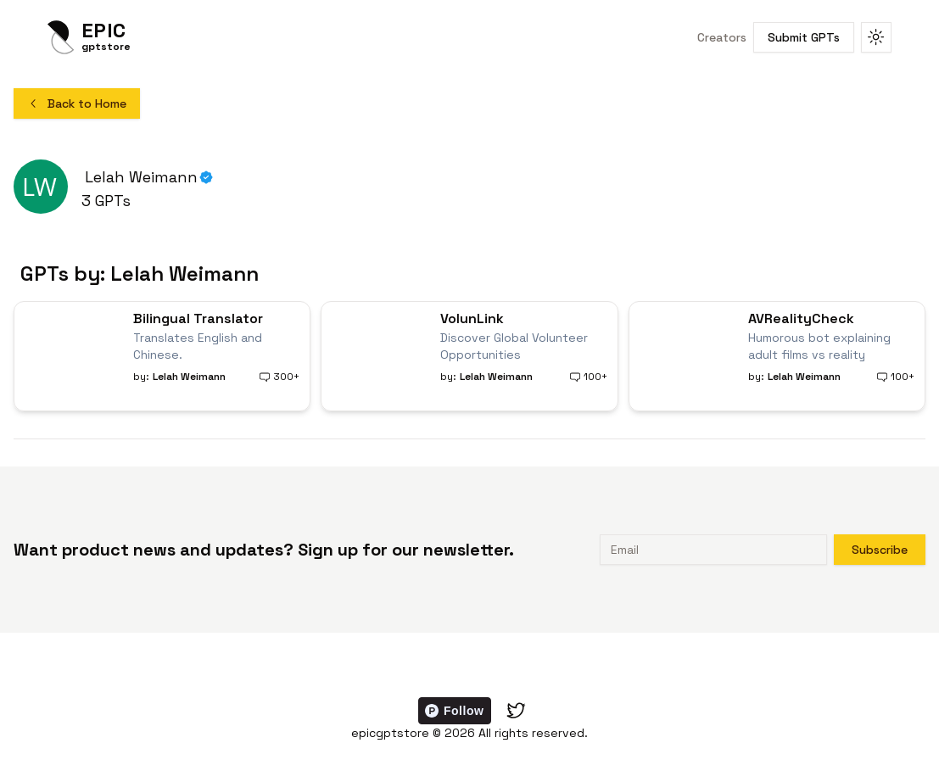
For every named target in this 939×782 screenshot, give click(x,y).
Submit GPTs (804, 37)
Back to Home (76, 103)
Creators (721, 37)
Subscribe (880, 549)
